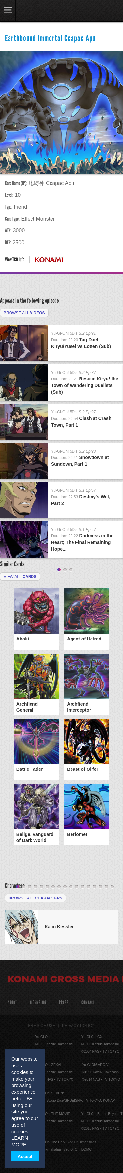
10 (71, 887)
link (8, 10)
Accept (25, 1156)
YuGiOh (39, 11)
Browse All (24, 313)
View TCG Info (14, 259)
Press (64, 1002)
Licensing (38, 1002)
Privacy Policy (78, 1025)
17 (112, 887)
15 (100, 887)
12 (83, 887)
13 (89, 887)
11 (77, 887)
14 (94, 887)
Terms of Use (40, 1025)
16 (106, 887)
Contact (88, 1002)
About (12, 1002)
